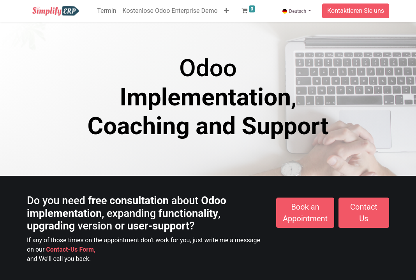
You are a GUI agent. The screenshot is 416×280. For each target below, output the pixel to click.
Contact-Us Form (70, 249)
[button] (226, 11)
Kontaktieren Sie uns (355, 10)
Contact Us (363, 212)
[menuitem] (106, 11)
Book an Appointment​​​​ (305, 212)
